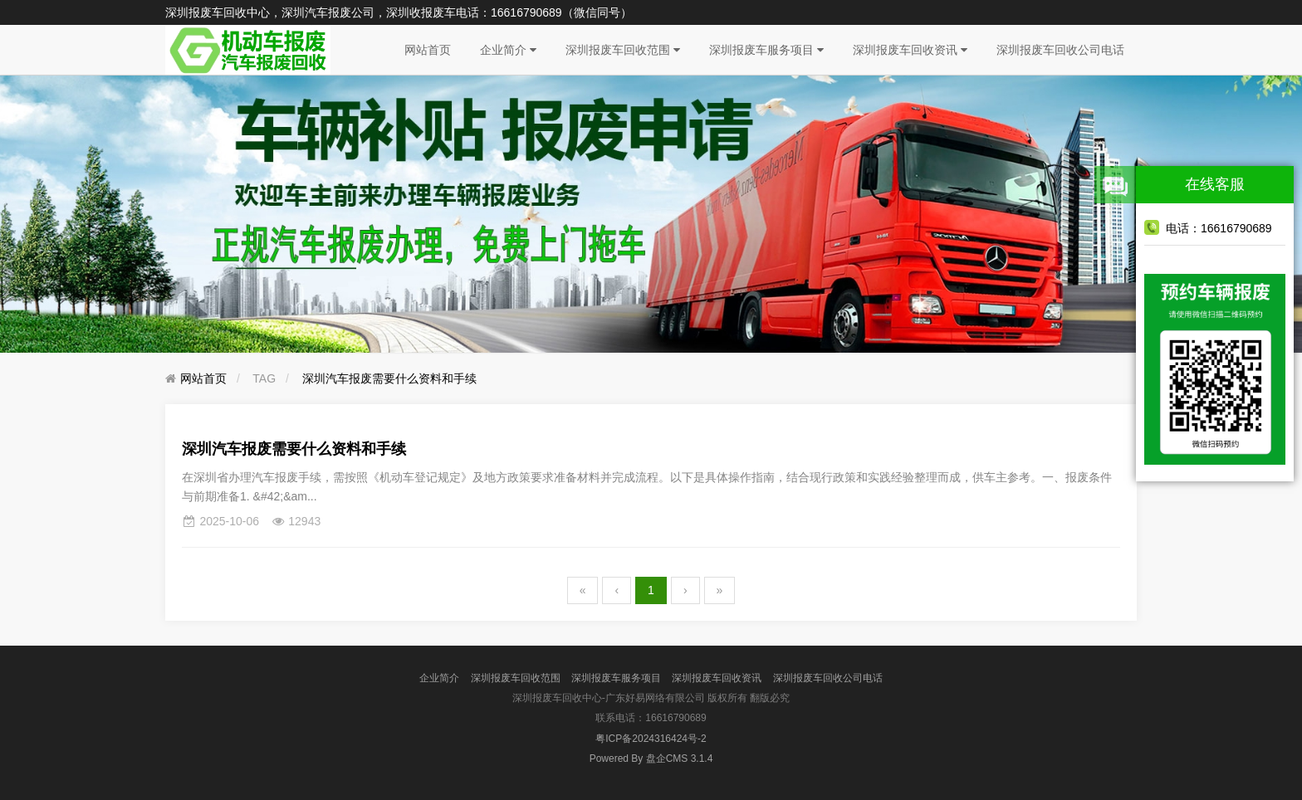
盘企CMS (651, 758)
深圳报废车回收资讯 (910, 50)
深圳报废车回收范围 (622, 50)
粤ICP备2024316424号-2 (650, 738)
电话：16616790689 (1208, 227)
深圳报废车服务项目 (766, 50)
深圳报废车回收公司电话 (1060, 49)
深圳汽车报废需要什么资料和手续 (389, 378)
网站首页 (427, 49)
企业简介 (508, 50)
